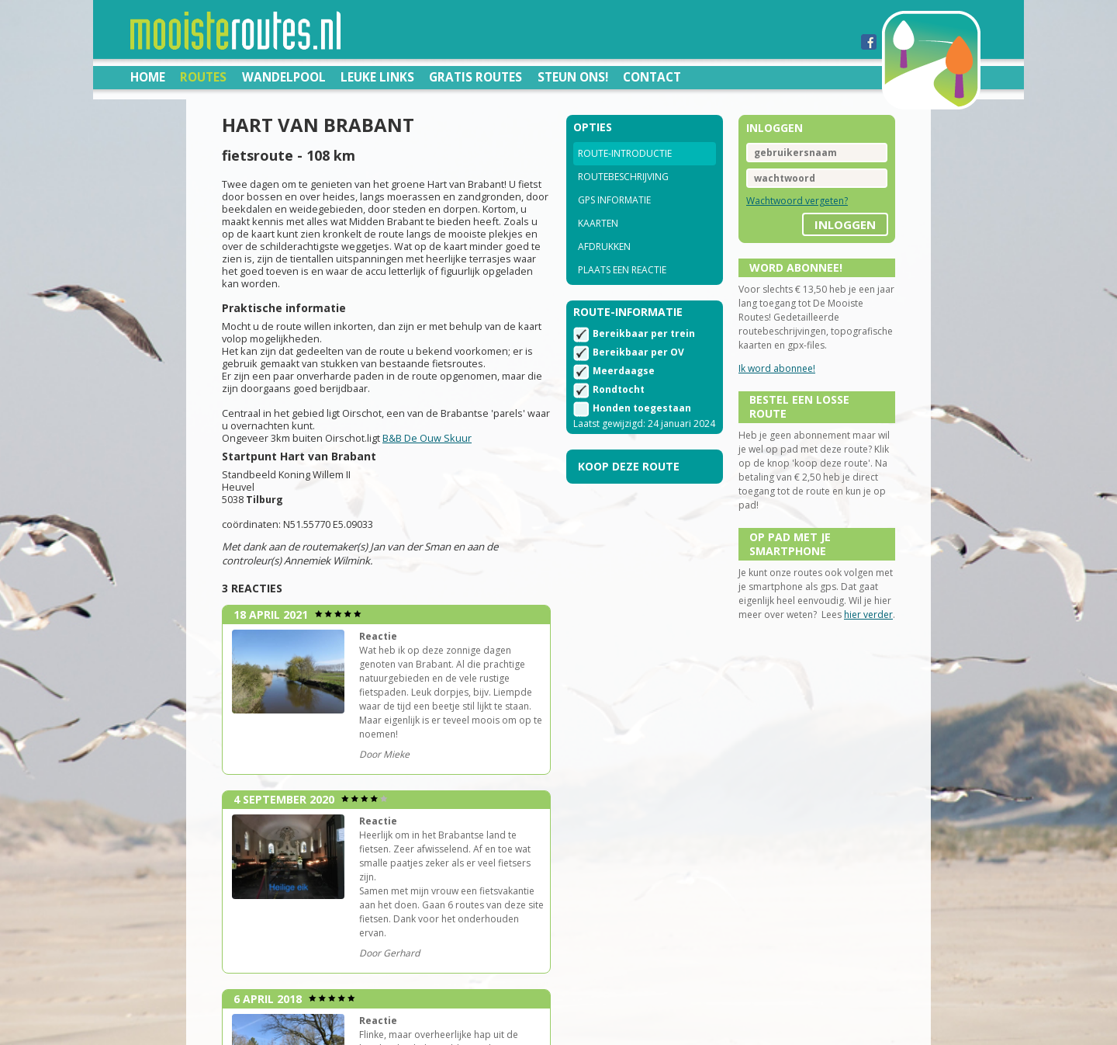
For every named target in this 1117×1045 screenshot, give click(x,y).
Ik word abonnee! (776, 368)
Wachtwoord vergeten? (797, 200)
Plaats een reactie (622, 269)
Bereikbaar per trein (644, 333)
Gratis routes (475, 77)
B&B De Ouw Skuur (427, 438)
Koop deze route (629, 466)
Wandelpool (284, 77)
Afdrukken (604, 246)
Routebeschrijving (623, 176)
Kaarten (598, 223)
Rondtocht (619, 389)
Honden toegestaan (642, 408)
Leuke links (377, 77)
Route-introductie (625, 153)
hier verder (868, 614)
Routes (203, 77)
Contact (652, 77)
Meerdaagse (624, 370)
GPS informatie (614, 200)
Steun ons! (573, 77)
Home (147, 77)
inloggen (845, 224)
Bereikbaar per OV (638, 352)
